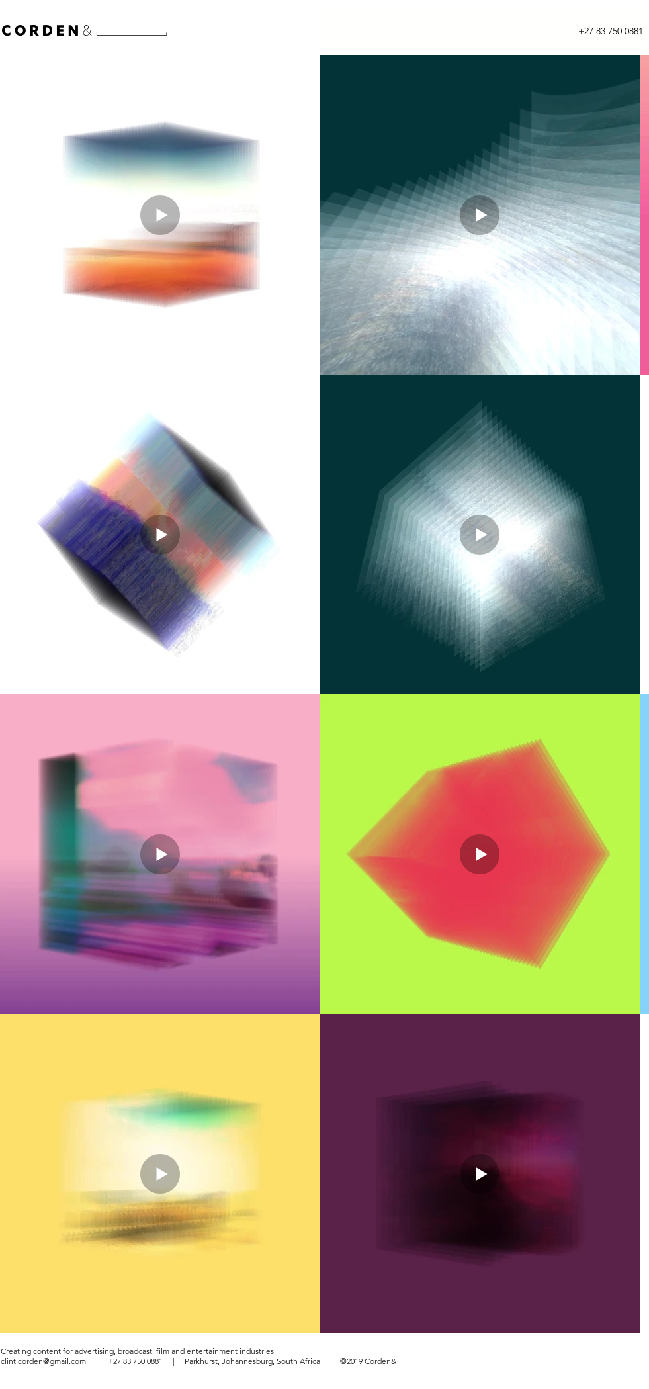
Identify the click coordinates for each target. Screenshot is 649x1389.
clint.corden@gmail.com (43, 1361)
